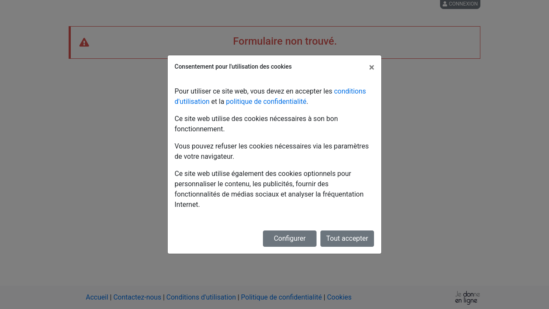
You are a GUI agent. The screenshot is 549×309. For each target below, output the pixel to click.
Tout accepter (347, 238)
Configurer (289, 238)
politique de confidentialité (266, 101)
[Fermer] (371, 67)
